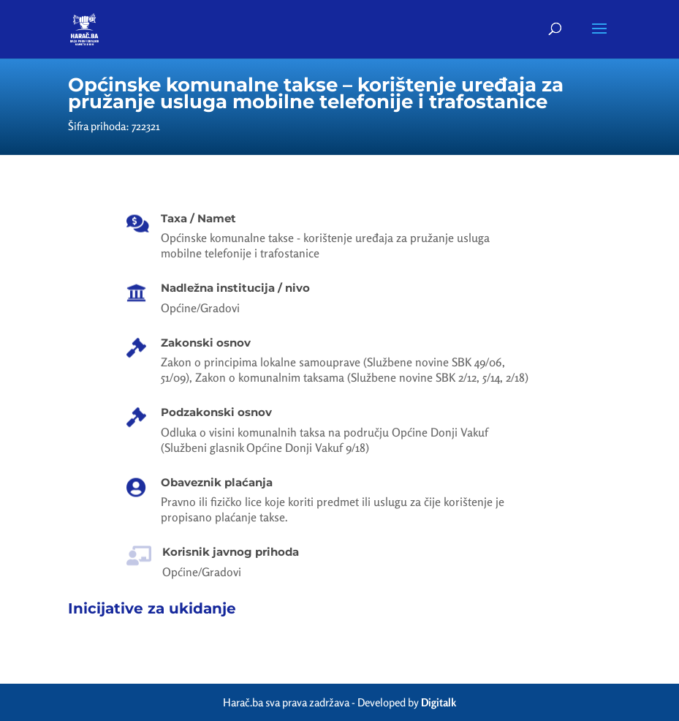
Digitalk (438, 702)
